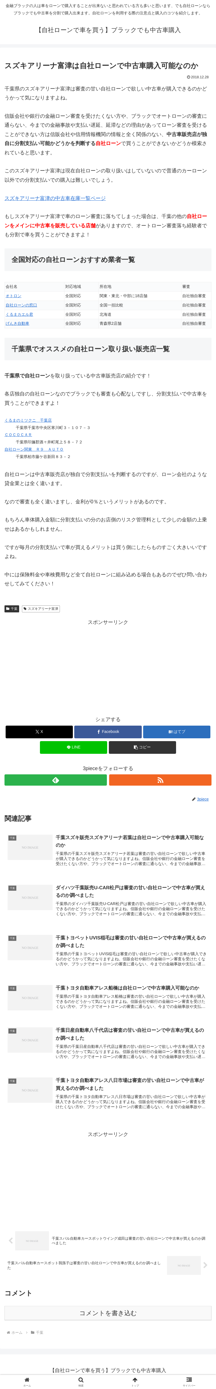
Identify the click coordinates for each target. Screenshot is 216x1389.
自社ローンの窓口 (21, 305)
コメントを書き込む (108, 1315)
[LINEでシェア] (73, 747)
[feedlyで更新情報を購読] (55, 780)
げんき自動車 (17, 323)
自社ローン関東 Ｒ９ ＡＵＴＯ (34, 449)
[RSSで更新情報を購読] (160, 780)
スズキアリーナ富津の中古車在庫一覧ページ (55, 198)
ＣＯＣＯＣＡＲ (18, 434)
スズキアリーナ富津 (41, 609)
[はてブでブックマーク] (176, 732)
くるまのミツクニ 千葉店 (28, 420)
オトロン (13, 296)
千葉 (11, 609)
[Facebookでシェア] (107, 732)
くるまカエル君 (19, 314)
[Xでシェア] (39, 732)
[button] (142, 747)
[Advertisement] (108, 666)
